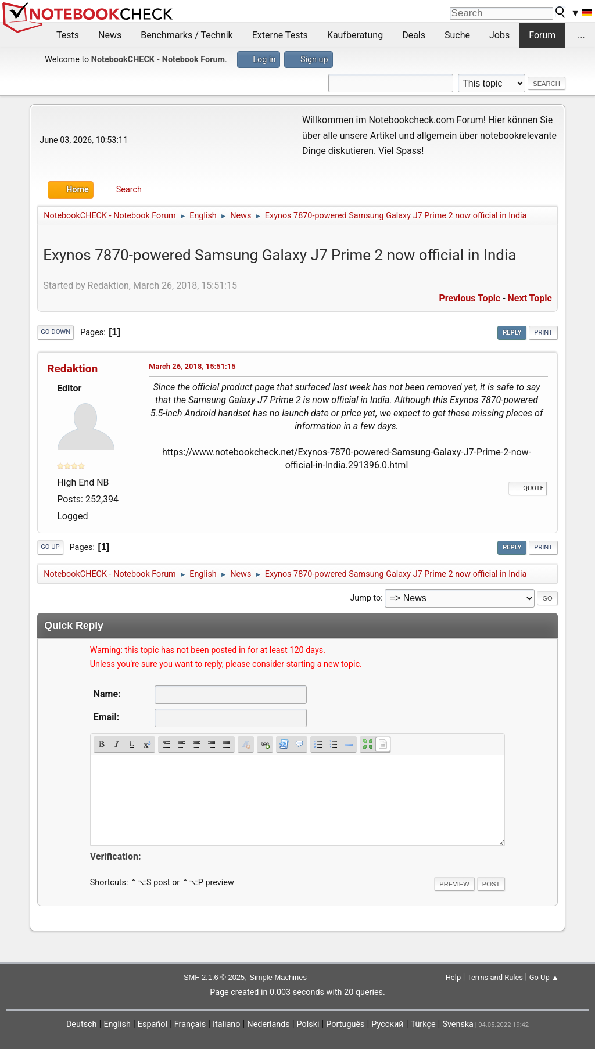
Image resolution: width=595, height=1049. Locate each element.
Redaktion (72, 368)
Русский (387, 1024)
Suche (457, 35)
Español (152, 1024)
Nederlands (268, 1024)
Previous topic (469, 298)
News (109, 35)
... (581, 35)
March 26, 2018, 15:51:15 (192, 366)
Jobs (499, 35)
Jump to (365, 598)
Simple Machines (278, 977)
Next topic (530, 298)
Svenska (458, 1024)
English (117, 1024)
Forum (542, 35)
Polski (308, 1024)
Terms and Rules (495, 977)
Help (453, 977)
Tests (67, 35)
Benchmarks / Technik (187, 35)
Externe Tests (280, 35)
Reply (512, 332)
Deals (413, 35)
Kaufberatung (355, 35)
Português (345, 1024)
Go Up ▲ (544, 977)
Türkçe (423, 1024)
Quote (527, 488)
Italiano (226, 1024)
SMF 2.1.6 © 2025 (214, 977)
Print (543, 332)
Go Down (55, 332)
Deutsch (81, 1024)
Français (190, 1024)
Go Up (50, 547)
